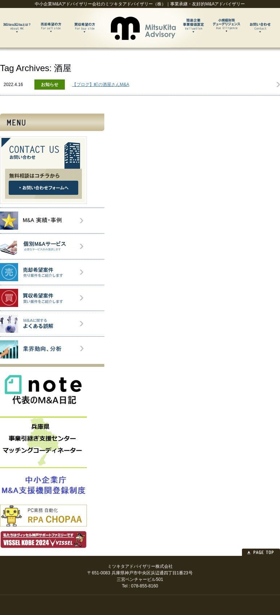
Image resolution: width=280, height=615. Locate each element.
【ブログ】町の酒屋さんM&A (100, 84)
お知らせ (49, 84)
